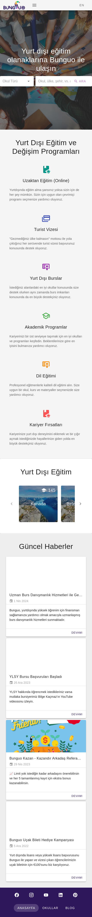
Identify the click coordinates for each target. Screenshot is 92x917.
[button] (17, 81)
